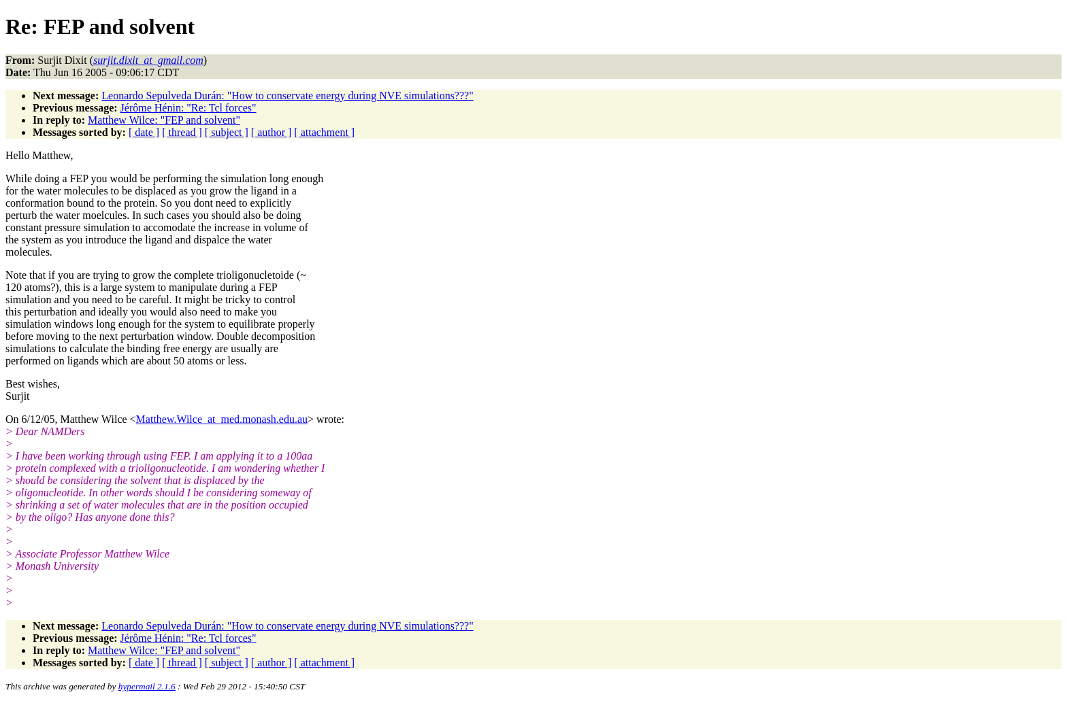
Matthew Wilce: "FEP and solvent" (164, 120)
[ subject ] (226, 132)
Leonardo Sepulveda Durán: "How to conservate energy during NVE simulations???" (287, 95)
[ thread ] (182, 132)
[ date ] (144, 132)
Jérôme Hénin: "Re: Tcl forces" (188, 108)
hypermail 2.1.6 (147, 686)
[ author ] (271, 132)
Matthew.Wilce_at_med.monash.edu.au (222, 419)
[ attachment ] (324, 132)
